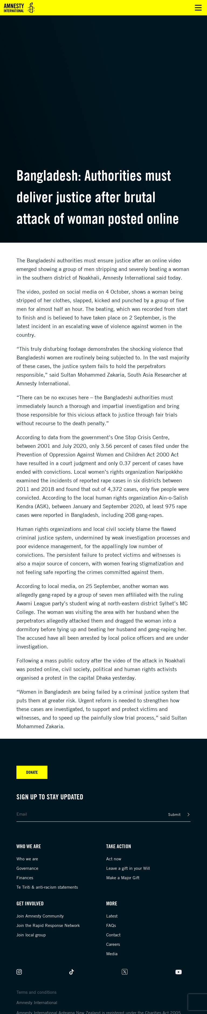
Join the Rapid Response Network (48, 925)
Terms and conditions (36, 992)
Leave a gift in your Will (128, 868)
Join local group (31, 934)
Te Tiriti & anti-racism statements (47, 887)
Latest (112, 916)
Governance (27, 868)
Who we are (27, 858)
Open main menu (198, 8)
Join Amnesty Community (40, 916)
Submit (174, 814)
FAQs (111, 925)
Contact (113, 934)
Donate (32, 772)
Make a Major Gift (122, 877)
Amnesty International (36, 1002)
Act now (113, 858)
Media (112, 953)
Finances (24, 877)
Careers (113, 944)
